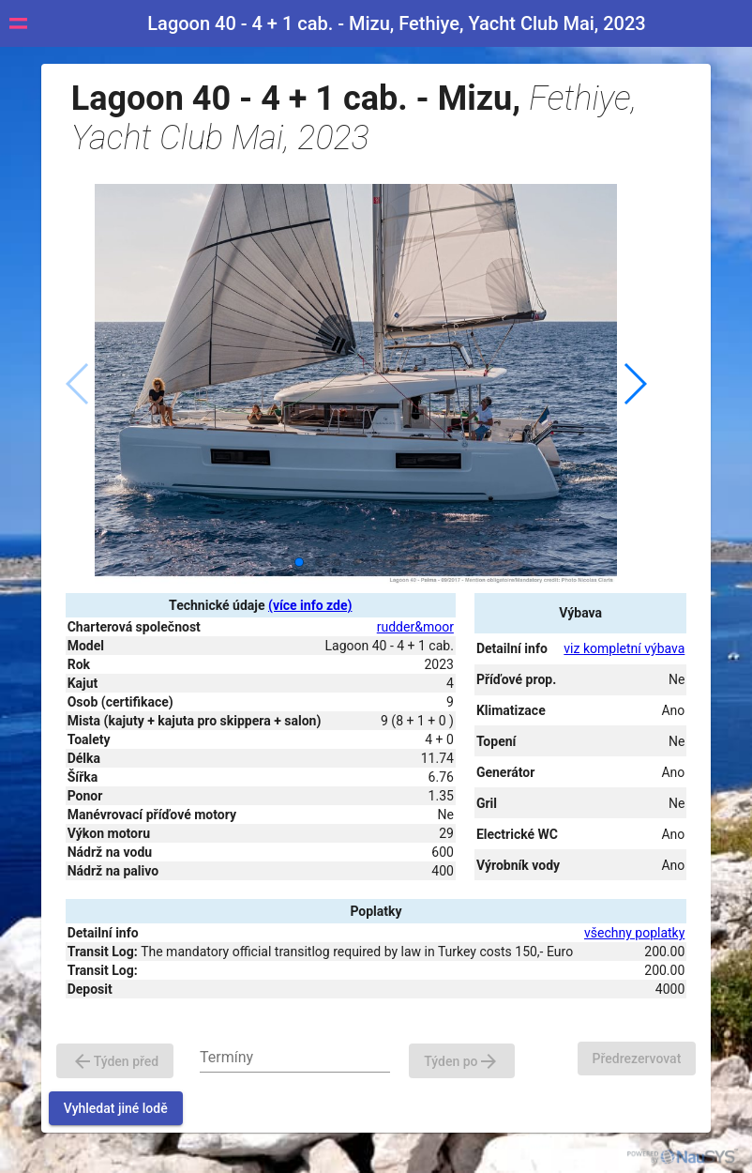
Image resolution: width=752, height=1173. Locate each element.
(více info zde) (310, 605)
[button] (634, 383)
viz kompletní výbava (624, 648)
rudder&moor (415, 626)
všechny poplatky (634, 932)
